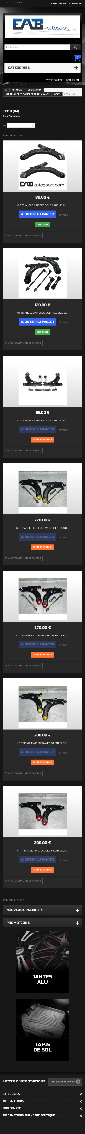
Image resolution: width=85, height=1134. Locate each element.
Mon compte (12, 1108)
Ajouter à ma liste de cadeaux (24, 235)
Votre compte (58, 3)
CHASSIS (17, 90)
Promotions (18, 923)
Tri (4, 125)
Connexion (75, 3)
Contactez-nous (13, 2)
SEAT (57, 94)
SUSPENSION (35, 90)
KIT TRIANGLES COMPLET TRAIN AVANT (27, 94)
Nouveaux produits (24, 910)
